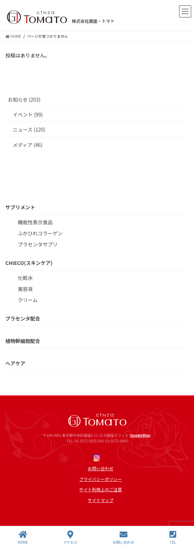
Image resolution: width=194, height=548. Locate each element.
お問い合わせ (100, 468)
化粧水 (25, 277)
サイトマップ (100, 500)
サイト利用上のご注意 (100, 489)
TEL (172, 537)
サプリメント (20, 207)
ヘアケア (15, 363)
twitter (116, 458)
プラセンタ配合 (22, 318)
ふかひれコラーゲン (40, 233)
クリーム (28, 299)
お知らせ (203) (24, 99)
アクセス (70, 537)
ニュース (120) (29, 129)
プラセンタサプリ (38, 244)
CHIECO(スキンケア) (29, 262)
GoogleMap (140, 435)
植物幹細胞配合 (22, 340)
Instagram (96, 458)
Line (106, 458)
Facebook (87, 458)
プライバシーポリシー (100, 479)
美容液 (25, 288)
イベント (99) (28, 114)
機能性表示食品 (35, 222)
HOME (23, 537)
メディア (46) (27, 144)
